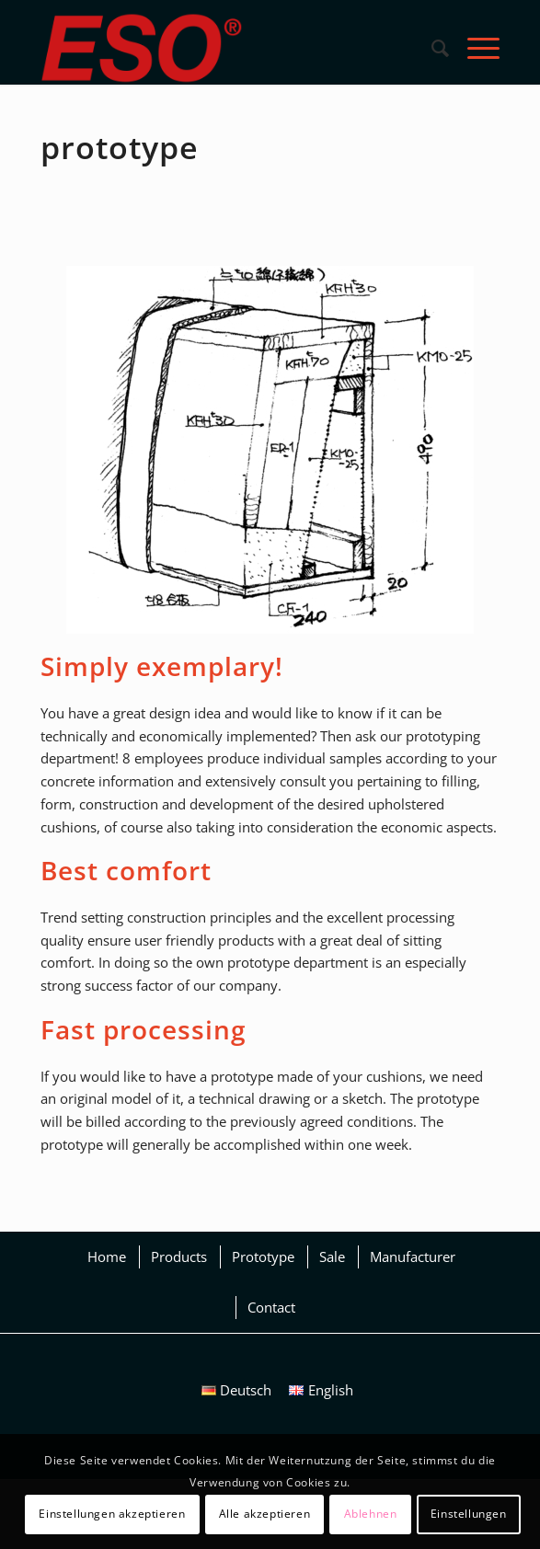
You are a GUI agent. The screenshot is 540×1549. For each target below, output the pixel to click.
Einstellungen (469, 1513)
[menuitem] (431, 48)
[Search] (431, 48)
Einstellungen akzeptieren (112, 1513)
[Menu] (474, 48)
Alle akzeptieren (265, 1513)
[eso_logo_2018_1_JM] (224, 48)
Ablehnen (370, 1513)
